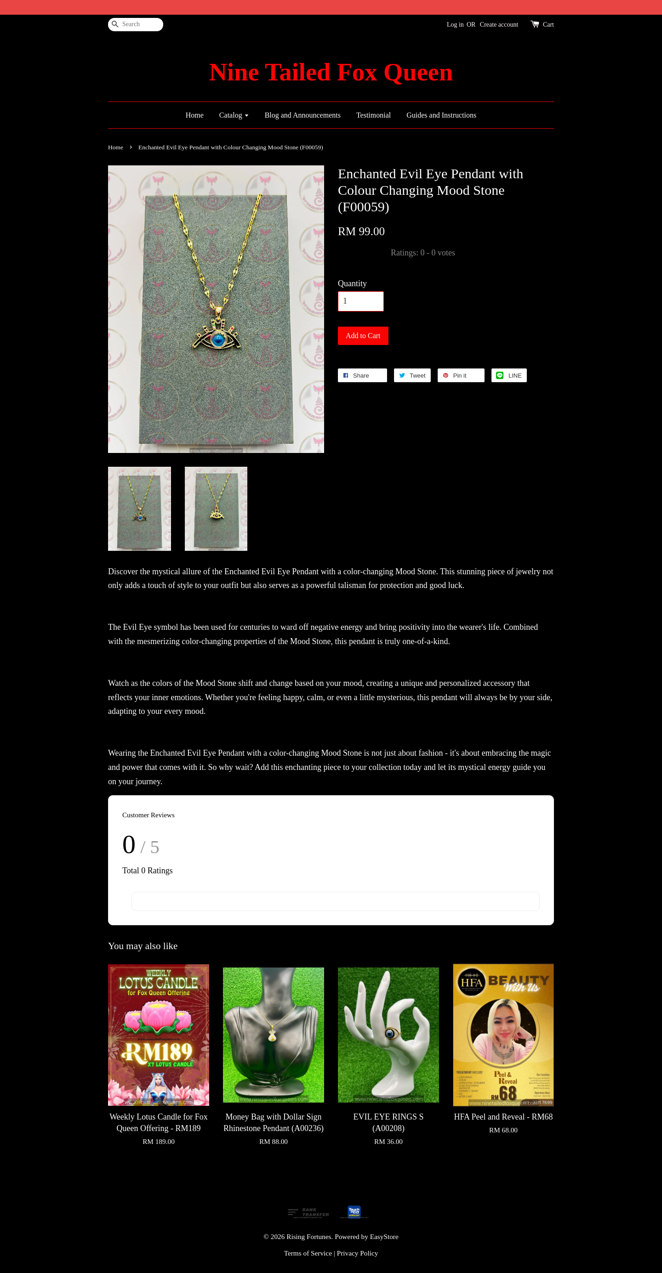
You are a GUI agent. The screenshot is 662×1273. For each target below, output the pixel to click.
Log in (455, 24)
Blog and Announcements (303, 115)
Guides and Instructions (441, 115)
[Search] (135, 24)
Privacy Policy (357, 1253)
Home (195, 115)
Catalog (234, 115)
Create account (499, 24)
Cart (548, 24)
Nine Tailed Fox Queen (331, 72)
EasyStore (384, 1236)
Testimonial (373, 115)
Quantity (352, 283)
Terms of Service (308, 1253)
